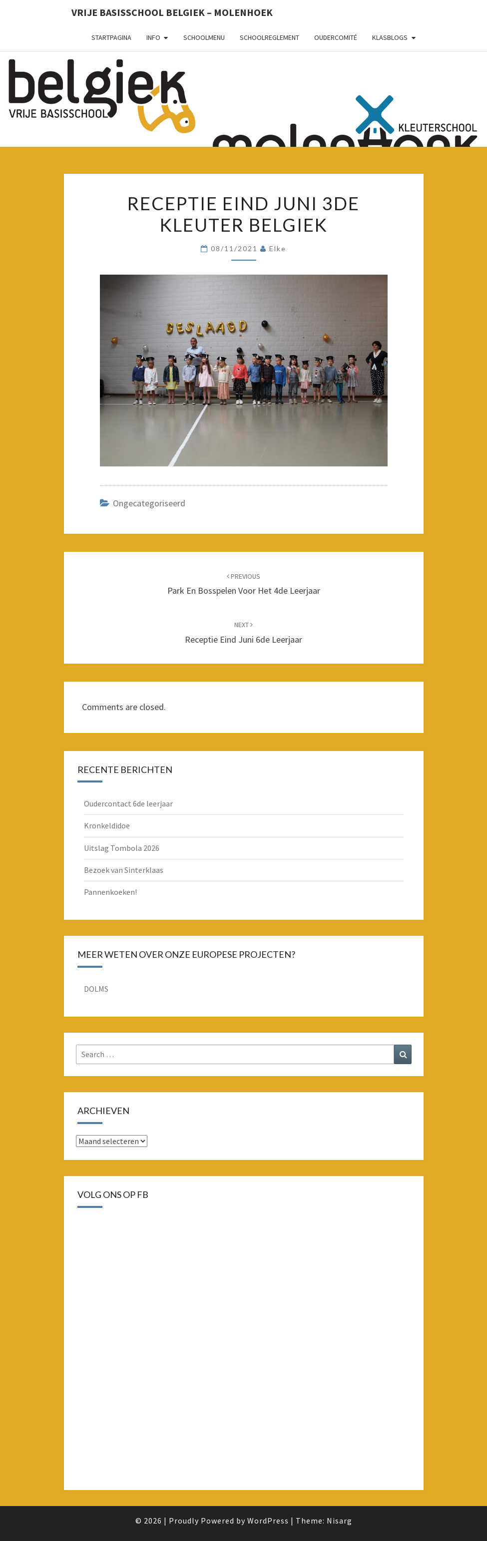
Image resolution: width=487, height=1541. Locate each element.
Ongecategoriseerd (149, 503)
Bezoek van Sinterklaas (123, 870)
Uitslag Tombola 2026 (121, 848)
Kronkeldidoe (107, 825)
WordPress (268, 1521)
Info (153, 37)
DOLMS (96, 989)
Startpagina (111, 37)
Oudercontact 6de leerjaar (128, 803)
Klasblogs (390, 37)
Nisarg (339, 1521)
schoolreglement (269, 37)
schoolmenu (204, 37)
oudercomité (335, 37)
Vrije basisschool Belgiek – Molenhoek (172, 12)
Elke (277, 248)
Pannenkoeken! (110, 892)
